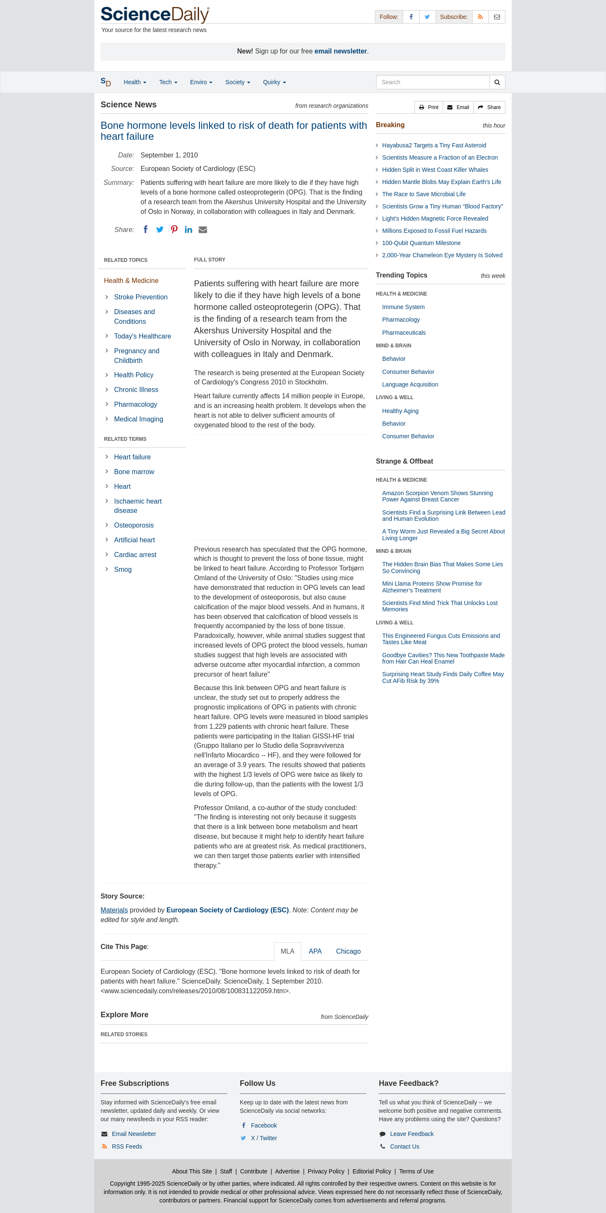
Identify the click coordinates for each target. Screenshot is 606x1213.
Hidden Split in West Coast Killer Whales (435, 169)
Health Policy (133, 375)
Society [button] (237, 82)
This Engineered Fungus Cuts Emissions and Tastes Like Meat (441, 638)
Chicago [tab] (348, 951)
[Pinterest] (174, 229)
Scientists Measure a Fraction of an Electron (440, 157)
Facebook (264, 1125)
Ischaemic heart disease (138, 506)
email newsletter (341, 51)
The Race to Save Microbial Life (423, 194)
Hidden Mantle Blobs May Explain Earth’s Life (441, 182)
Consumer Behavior (408, 371)
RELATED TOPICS (126, 260)
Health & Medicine (131, 280)
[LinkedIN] (188, 229)
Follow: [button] (389, 16)
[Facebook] (146, 229)
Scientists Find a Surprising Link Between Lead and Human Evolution (443, 515)
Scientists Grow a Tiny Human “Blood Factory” (442, 206)
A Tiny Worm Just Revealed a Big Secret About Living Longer (443, 534)
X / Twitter (264, 1138)
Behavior (393, 358)
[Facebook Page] (411, 16)
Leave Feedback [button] (412, 1133)
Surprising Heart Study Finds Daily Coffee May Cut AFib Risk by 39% (443, 677)
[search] (497, 82)
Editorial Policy (372, 1171)
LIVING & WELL (394, 397)
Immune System (403, 307)
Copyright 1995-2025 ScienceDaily (155, 1183)
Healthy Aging (400, 411)
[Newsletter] (497, 16)
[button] (429, 107)
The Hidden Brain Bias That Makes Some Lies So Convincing (442, 567)
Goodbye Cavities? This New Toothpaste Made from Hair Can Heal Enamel (443, 658)
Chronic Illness (136, 389)
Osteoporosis (134, 525)
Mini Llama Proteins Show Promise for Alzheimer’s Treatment (432, 586)
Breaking (390, 124)
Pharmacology (135, 404)
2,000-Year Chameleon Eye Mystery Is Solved (442, 255)
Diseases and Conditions (134, 316)
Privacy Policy (326, 1171)
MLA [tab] (288, 951)
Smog (123, 569)
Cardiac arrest (135, 554)
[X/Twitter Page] (427, 16)
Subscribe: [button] (454, 16)
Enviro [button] (201, 82)
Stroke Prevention (140, 297)
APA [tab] (315, 951)
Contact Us (404, 1146)
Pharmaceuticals (404, 332)
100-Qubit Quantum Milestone (421, 243)
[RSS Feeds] (480, 16)
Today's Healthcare (142, 336)
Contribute (254, 1171)
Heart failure (132, 457)
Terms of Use (416, 1171)
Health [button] (135, 82)
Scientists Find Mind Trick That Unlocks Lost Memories (439, 606)
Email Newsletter (134, 1133)
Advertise (287, 1171)
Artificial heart (134, 540)
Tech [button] (168, 82)
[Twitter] (160, 229)
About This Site (192, 1171)
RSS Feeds (127, 1146)
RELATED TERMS (125, 439)
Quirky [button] (274, 82)
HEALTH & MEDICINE (401, 294)
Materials (114, 910)
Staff (226, 1171)
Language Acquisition (410, 384)
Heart (122, 486)
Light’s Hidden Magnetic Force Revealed (435, 218)
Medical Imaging (138, 419)
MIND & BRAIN (393, 346)
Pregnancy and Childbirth (136, 355)
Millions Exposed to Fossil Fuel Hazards (434, 230)
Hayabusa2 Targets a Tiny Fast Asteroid (434, 145)
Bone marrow (134, 471)
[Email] (203, 229)
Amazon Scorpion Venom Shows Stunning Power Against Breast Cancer (437, 496)
